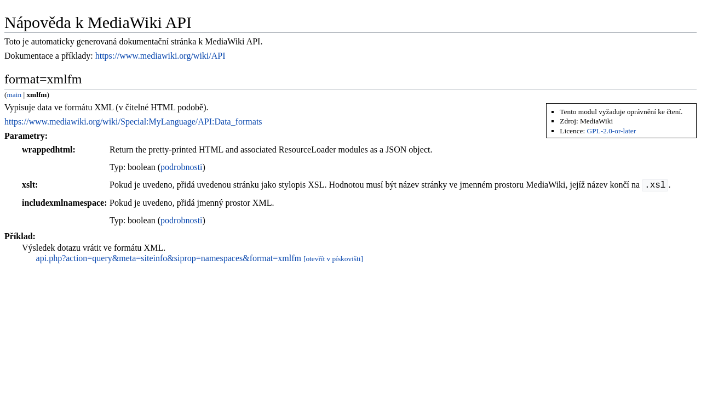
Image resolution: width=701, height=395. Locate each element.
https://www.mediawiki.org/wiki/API (160, 55)
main (14, 95)
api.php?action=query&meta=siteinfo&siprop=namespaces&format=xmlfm (168, 258)
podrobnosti (181, 167)
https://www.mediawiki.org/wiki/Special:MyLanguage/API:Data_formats (133, 121)
